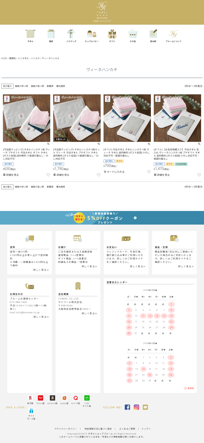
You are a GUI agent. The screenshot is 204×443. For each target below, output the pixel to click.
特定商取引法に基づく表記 (98, 429)
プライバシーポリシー (65, 429)
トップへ (146, 429)
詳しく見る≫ (41, 269)
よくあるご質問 (127, 429)
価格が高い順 (37, 86)
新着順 (50, 86)
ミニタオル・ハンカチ (29, 58)
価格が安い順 (21, 86)
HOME (4, 58)
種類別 (12, 58)
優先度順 (60, 86)
